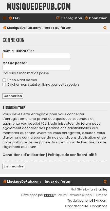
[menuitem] (14, 18)
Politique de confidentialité (72, 155)
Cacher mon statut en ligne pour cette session (41, 84)
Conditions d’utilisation (24, 155)
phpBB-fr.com (96, 201)
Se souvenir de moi (20, 80)
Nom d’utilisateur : (18, 51)
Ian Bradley (98, 189)
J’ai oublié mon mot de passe (26, 73)
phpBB (49, 195)
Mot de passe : (15, 63)
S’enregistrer (14, 166)
